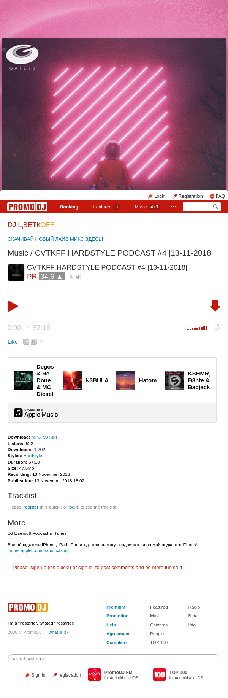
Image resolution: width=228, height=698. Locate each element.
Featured (106, 207)
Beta (193, 615)
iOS (135, 678)
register (31, 506)
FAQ (220, 196)
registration (70, 675)
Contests (159, 624)
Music (147, 207)
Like (13, 342)
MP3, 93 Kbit (44, 436)
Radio (194, 606)
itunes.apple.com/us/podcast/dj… (40, 550)
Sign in (39, 675)
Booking (69, 207)
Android (116, 678)
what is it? (58, 632)
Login (159, 196)
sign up (38, 567)
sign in (85, 567)
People (157, 633)
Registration (191, 196)
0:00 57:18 (29, 328)
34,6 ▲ (51, 276)
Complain (116, 642)
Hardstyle (33, 455)
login (73, 506)
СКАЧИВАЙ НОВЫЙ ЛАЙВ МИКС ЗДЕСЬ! (55, 239)
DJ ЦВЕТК (31, 225)
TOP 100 (159, 642)
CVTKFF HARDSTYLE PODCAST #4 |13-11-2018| (124, 252)
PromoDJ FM (118, 672)
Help (111, 624)
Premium (115, 606)
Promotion (117, 615)
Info (192, 624)
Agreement (118, 633)
